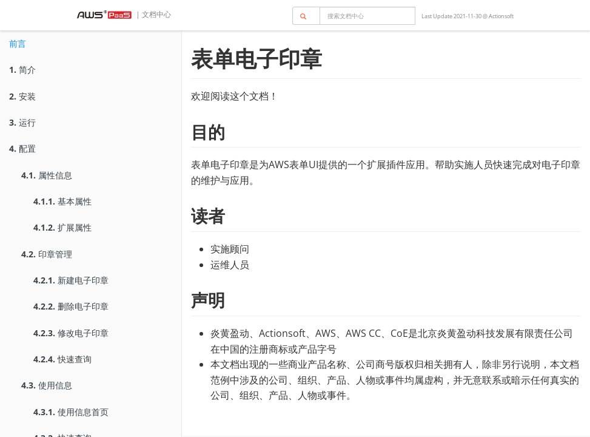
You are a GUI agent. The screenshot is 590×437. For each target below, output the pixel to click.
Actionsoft (501, 16)
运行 (22, 122)
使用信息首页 (71, 412)
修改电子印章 (71, 333)
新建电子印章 (71, 280)
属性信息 (46, 175)
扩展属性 (62, 227)
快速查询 (62, 359)
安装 (22, 96)
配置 (22, 148)
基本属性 (62, 201)
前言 (17, 43)
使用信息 (46, 385)
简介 (22, 69)
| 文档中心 (152, 14)
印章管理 (46, 254)
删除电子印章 (71, 306)
